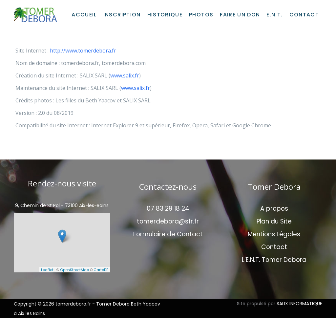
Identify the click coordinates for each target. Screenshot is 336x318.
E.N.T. (274, 14)
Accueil (84, 14)
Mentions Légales (274, 234)
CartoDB (101, 269)
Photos (201, 14)
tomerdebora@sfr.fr (168, 221)
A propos (274, 208)
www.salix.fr (124, 75)
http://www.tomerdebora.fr (83, 50)
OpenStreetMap (74, 269)
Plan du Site (274, 221)
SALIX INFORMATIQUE (299, 303)
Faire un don (240, 14)
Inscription (122, 14)
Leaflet (47, 269)
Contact (304, 14)
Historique (165, 14)
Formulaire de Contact (168, 234)
